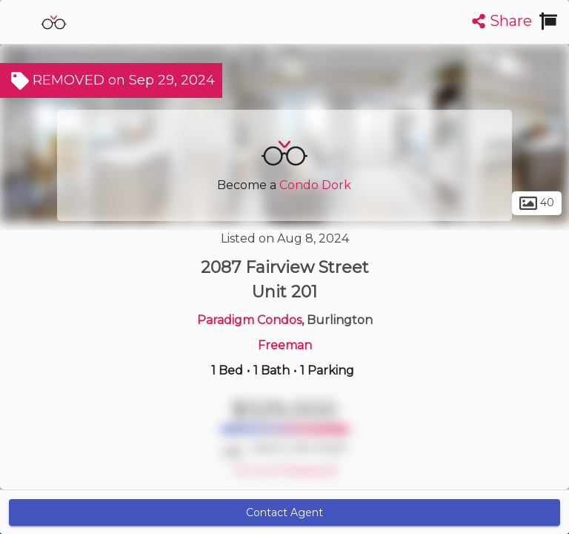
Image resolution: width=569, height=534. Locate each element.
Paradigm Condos (249, 320)
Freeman (285, 345)
